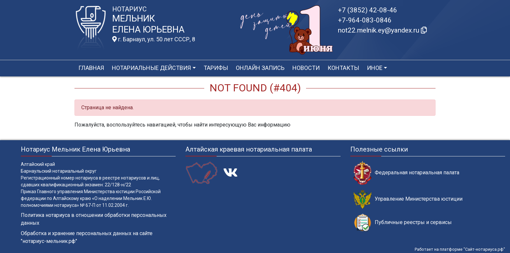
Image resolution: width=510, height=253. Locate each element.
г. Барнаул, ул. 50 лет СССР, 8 (153, 39)
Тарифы (216, 67)
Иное (374, 67)
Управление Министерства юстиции (408, 199)
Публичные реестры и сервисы (403, 223)
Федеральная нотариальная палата (406, 173)
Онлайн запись (260, 67)
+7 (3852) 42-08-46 (367, 10)
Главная (91, 67)
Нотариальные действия (151, 67)
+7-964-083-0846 (365, 20)
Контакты (343, 67)
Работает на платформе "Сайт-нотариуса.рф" (460, 249)
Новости (306, 67)
